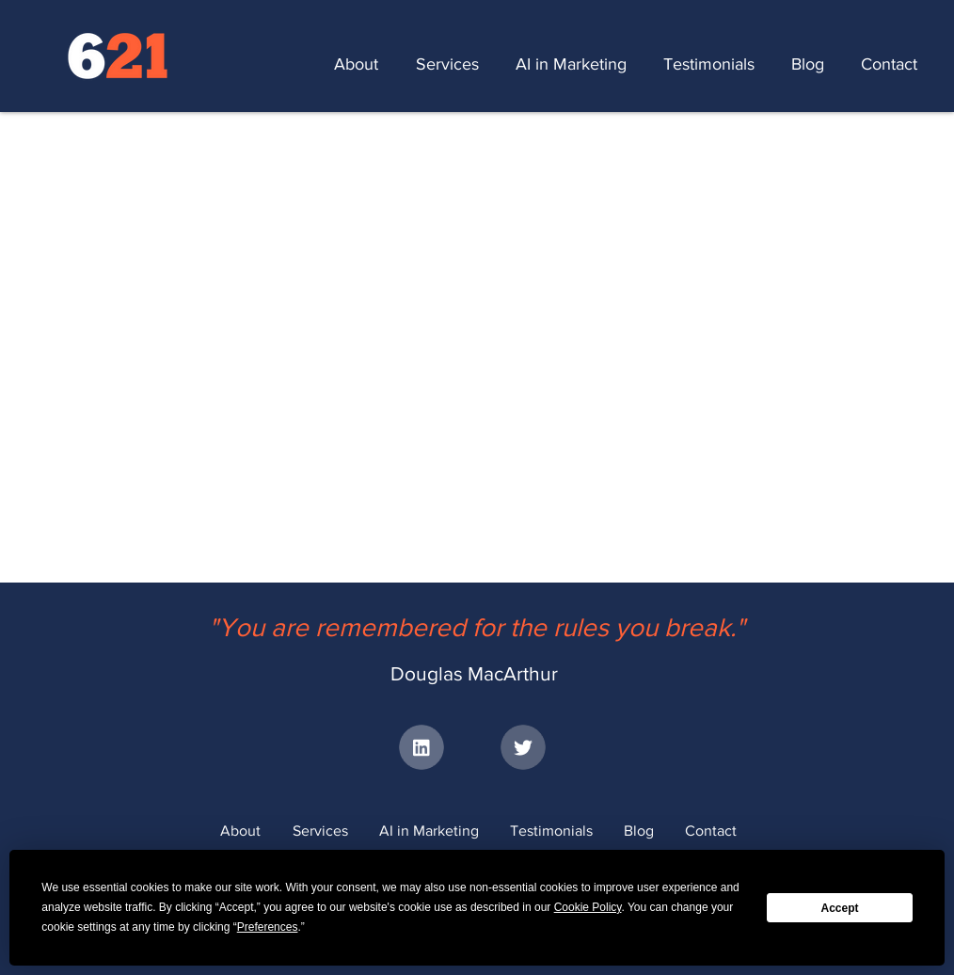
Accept (840, 908)
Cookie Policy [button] (588, 907)
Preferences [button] (267, 927)
